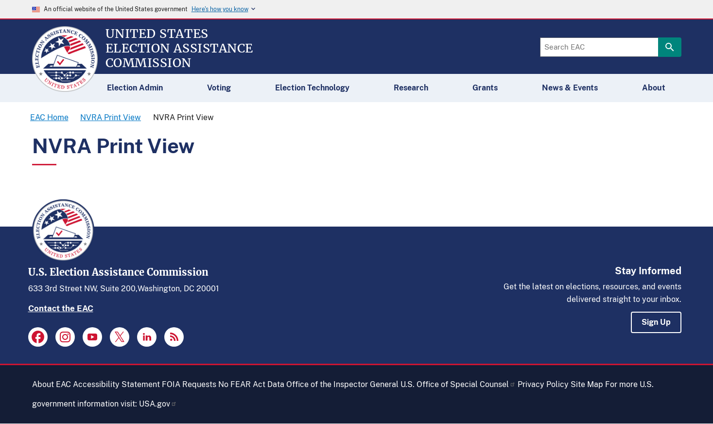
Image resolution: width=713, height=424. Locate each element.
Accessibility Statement (116, 384)
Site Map (587, 384)
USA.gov (158, 403)
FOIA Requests (189, 384)
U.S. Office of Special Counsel (458, 384)
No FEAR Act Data (251, 384)
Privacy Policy (543, 384)
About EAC (51, 384)
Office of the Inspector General (342, 384)
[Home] (65, 87)
